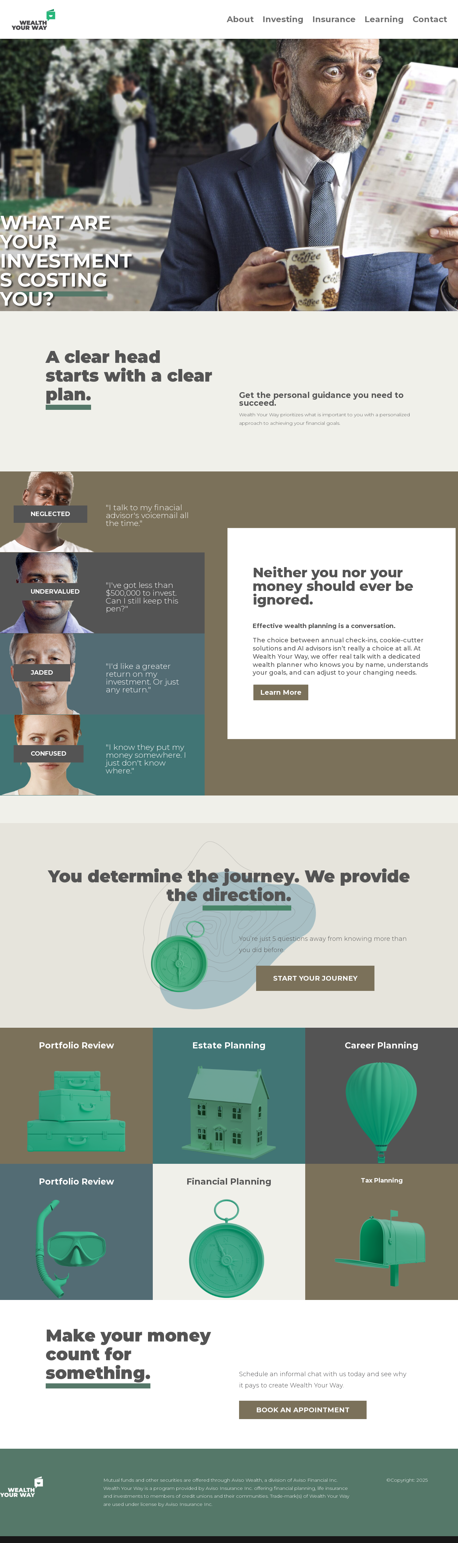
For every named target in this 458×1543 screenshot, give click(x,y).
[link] (38, 19)
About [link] (240, 20)
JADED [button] (42, 672)
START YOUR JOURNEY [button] (315, 978)
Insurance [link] (334, 20)
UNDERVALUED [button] (55, 591)
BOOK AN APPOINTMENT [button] (303, 1410)
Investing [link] (283, 20)
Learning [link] (384, 20)
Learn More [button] (280, 692)
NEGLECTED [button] (50, 514)
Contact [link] (430, 20)
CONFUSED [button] (49, 753)
